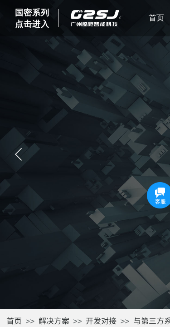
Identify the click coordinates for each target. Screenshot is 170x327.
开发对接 (101, 320)
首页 (14, 320)
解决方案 (54, 320)
